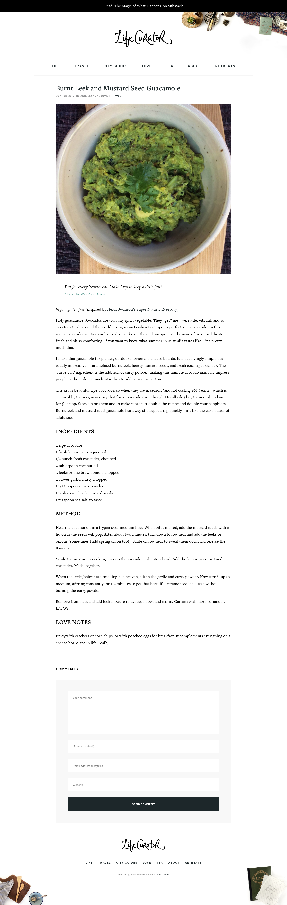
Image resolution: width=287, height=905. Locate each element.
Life (56, 66)
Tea (170, 66)
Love (147, 66)
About (194, 66)
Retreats (225, 66)
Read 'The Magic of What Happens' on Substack (143, 6)
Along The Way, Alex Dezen (85, 294)
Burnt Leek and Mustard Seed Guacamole (118, 87)
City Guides (115, 66)
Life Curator (163, 874)
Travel (81, 66)
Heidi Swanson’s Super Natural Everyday (142, 309)
